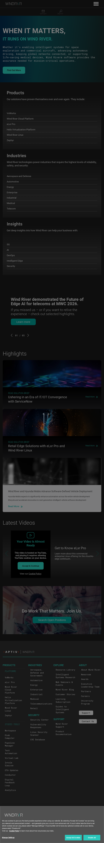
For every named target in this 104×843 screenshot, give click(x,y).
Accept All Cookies (73, 837)
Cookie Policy (14, 831)
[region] (52, 824)
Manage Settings (8, 837)
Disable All (92, 837)
